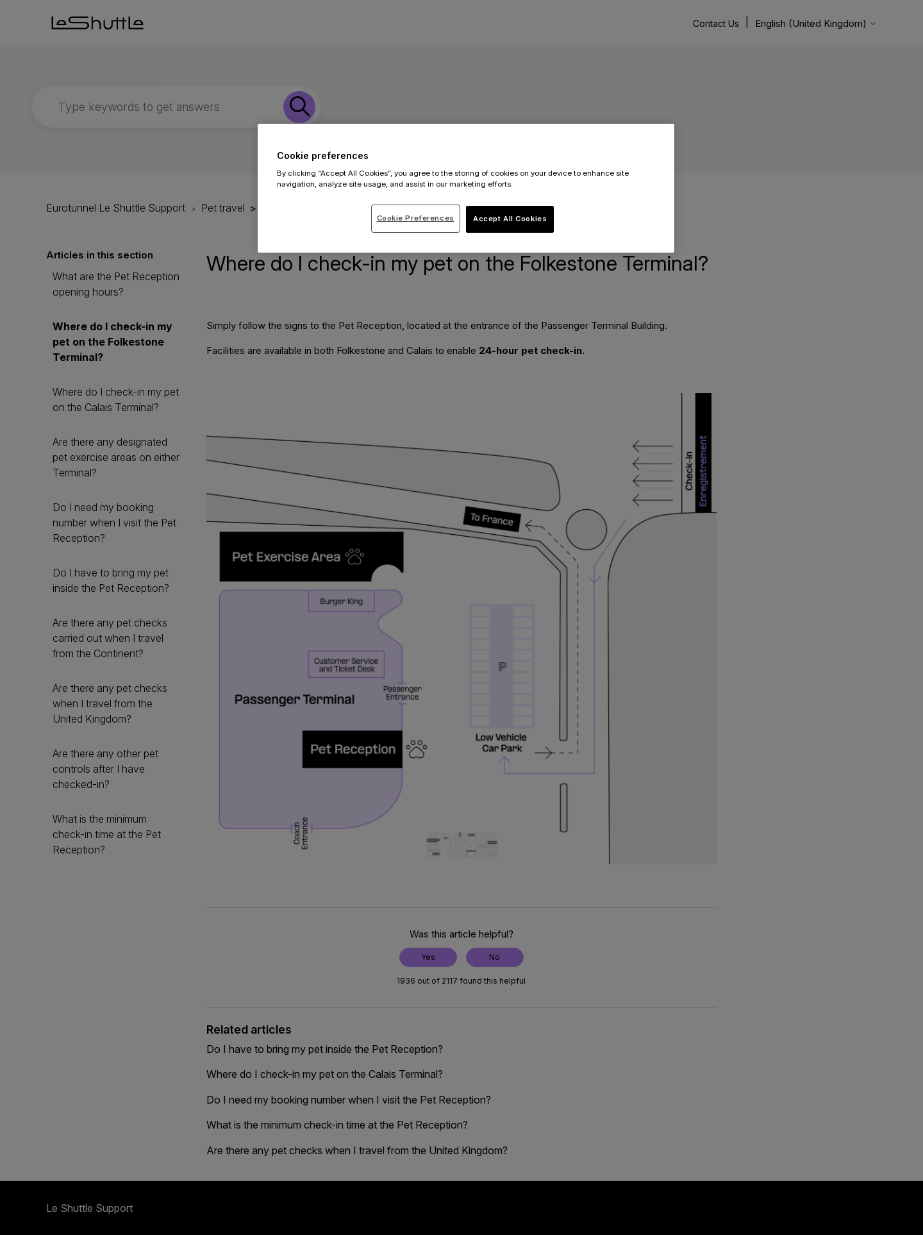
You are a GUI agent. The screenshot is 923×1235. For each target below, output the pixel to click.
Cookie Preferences (415, 218)
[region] (466, 188)
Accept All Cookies (510, 218)
